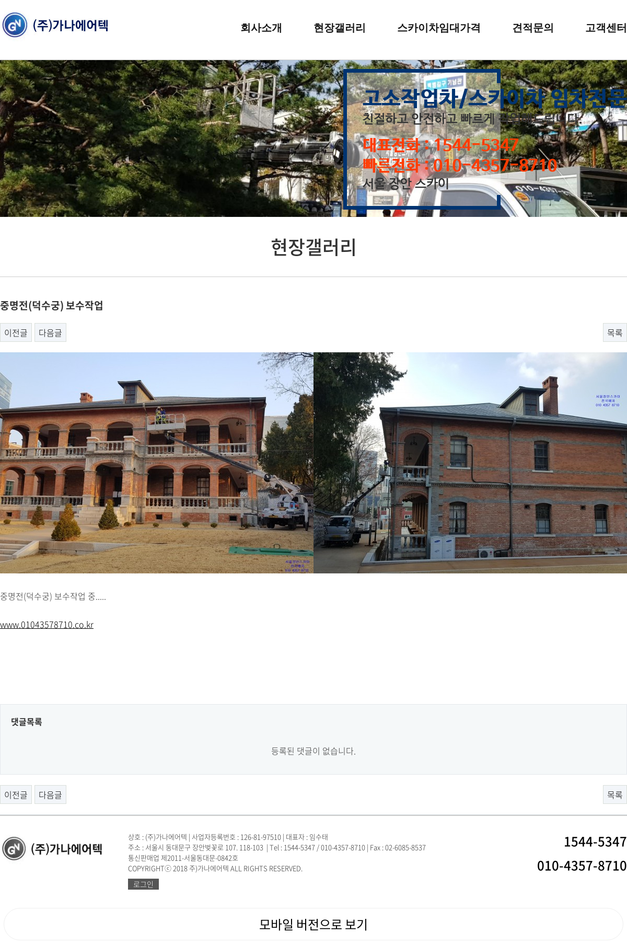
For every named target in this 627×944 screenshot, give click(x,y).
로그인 (143, 884)
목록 (615, 332)
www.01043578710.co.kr (47, 624)
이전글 (16, 332)
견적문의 (533, 27)
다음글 (50, 332)
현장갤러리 (340, 27)
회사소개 (261, 27)
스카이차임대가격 (439, 27)
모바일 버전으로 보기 (313, 924)
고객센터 (606, 27)
